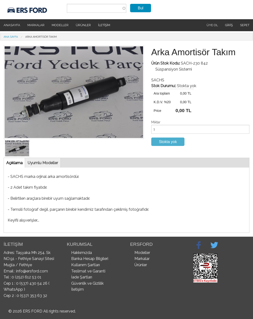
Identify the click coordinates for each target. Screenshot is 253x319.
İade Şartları (81, 277)
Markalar (35, 25)
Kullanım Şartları (85, 265)
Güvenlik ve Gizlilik (87, 283)
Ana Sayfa (11, 36)
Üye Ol (212, 25)
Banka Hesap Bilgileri (89, 258)
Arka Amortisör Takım (41, 36)
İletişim (104, 25)
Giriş (229, 25)
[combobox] (96, 8)
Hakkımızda (81, 252)
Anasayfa (12, 25)
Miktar (155, 122)
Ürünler (83, 25)
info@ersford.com (32, 271)
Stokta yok (168, 142)
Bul (140, 8)
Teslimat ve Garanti (88, 271)
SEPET (244, 25)
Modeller (60, 25)
